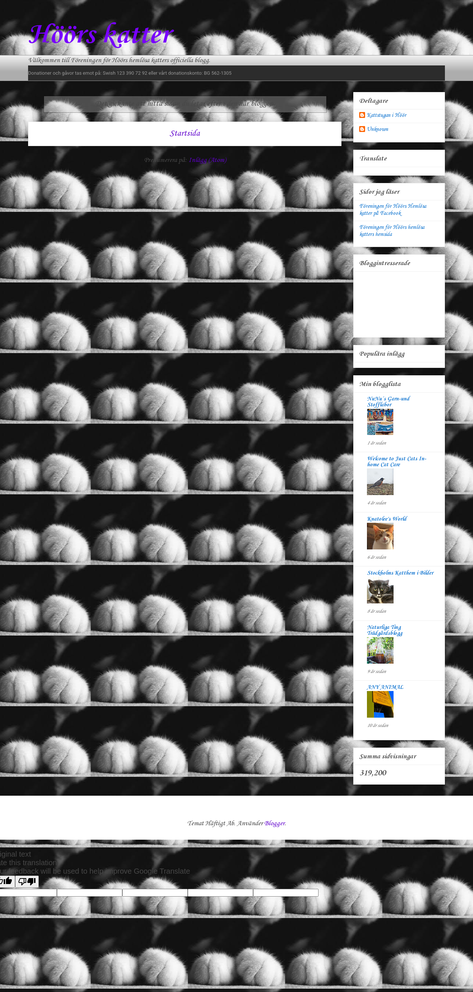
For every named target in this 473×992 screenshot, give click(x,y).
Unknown (377, 129)
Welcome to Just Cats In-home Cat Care (396, 462)
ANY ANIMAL (385, 687)
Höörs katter (99, 35)
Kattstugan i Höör (386, 115)
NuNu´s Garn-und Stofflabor (388, 402)
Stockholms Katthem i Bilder (400, 573)
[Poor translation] (27, 882)
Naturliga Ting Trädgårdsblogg (384, 630)
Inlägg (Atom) (207, 160)
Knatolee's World (386, 519)
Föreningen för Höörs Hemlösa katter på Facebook (392, 210)
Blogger (274, 823)
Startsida (185, 133)
